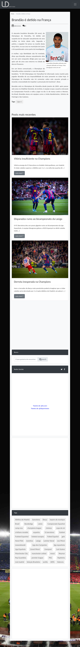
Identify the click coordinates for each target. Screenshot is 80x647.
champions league (34, 528)
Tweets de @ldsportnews (40, 408)
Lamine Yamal (49, 541)
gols (63, 536)
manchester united (39, 553)
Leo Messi (61, 541)
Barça (45, 519)
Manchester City (21, 553)
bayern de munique (57, 519)
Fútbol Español (53, 536)
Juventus (29, 541)
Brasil (17, 524)
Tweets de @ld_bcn (40, 406)
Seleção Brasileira (33, 562)
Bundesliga (29, 524)
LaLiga (38, 541)
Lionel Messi (35, 549)
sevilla (45, 562)
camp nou (19, 528)
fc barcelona (49, 532)
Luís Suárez (60, 549)
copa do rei (60, 528)
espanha (36, 532)
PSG (50, 558)
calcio (40, 524)
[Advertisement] (40, 333)
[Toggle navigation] (75, 4)
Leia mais (19, 173)
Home (12, 14)
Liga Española (20, 549)
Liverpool (48, 549)
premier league (37, 558)
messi (52, 553)
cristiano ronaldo (21, 532)
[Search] (26, 359)
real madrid (19, 562)
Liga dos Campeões (39, 545)
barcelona (36, 519)
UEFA (52, 562)
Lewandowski (20, 545)
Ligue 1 (19, 102)
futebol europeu (38, 536)
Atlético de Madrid (22, 519)
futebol (62, 532)
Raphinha (61, 558)
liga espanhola (59, 545)
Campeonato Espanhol (56, 524)
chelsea (49, 528)
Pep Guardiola (20, 558)
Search (42, 359)
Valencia (60, 562)
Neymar (62, 553)
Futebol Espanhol (21, 536)
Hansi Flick (19, 541)
